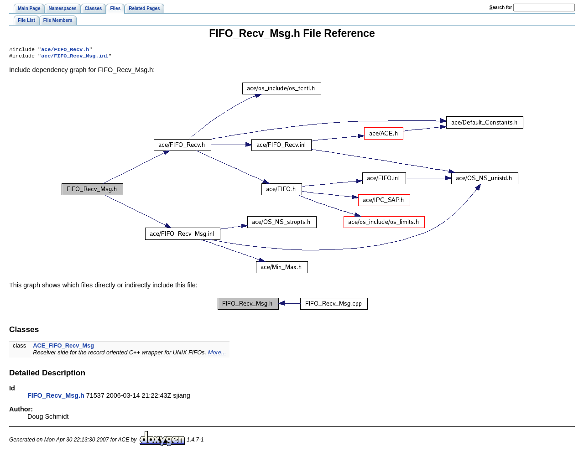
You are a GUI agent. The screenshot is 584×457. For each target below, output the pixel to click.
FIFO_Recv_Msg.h (55, 397)
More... (217, 354)
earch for (500, 7)
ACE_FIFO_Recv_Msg (63, 347)
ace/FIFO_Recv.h (65, 50)
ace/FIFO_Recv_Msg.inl (74, 57)
